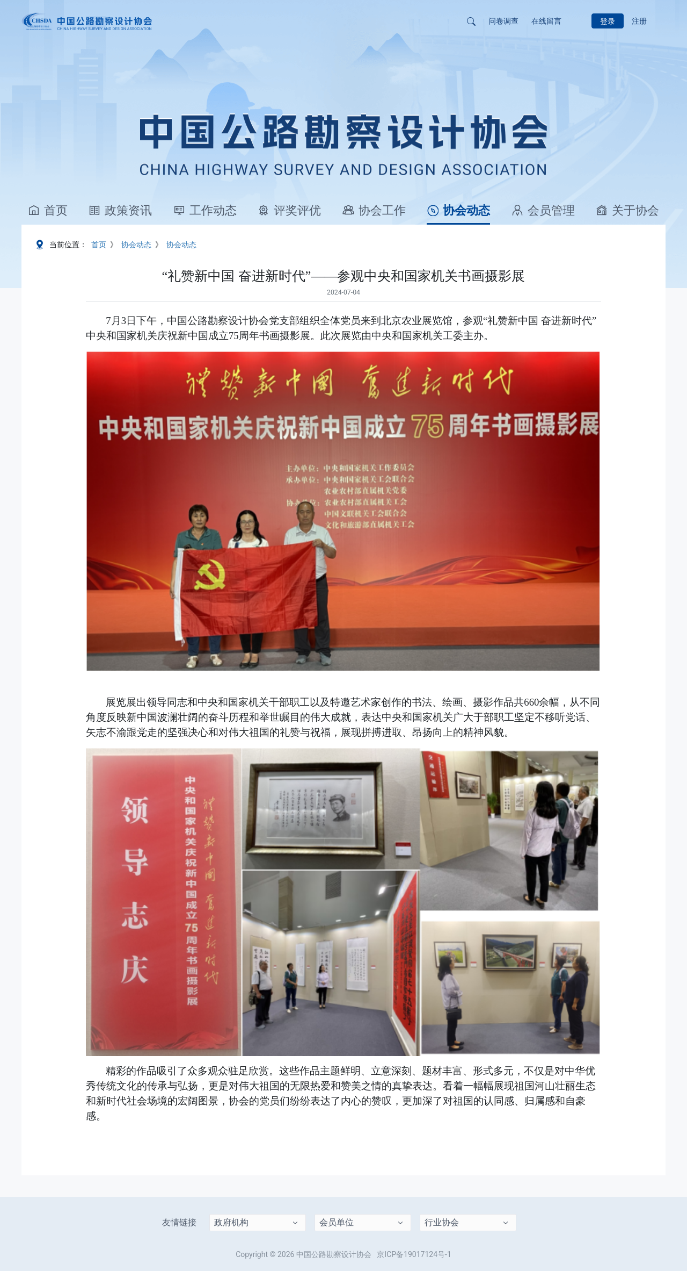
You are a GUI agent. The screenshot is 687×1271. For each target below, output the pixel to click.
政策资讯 (120, 210)
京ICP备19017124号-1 (414, 1254)
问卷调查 (503, 21)
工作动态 (205, 210)
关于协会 (627, 210)
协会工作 (374, 210)
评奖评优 (289, 210)
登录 (607, 21)
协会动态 (458, 210)
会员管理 (543, 210)
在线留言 (546, 21)
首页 (48, 210)
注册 (639, 21)
